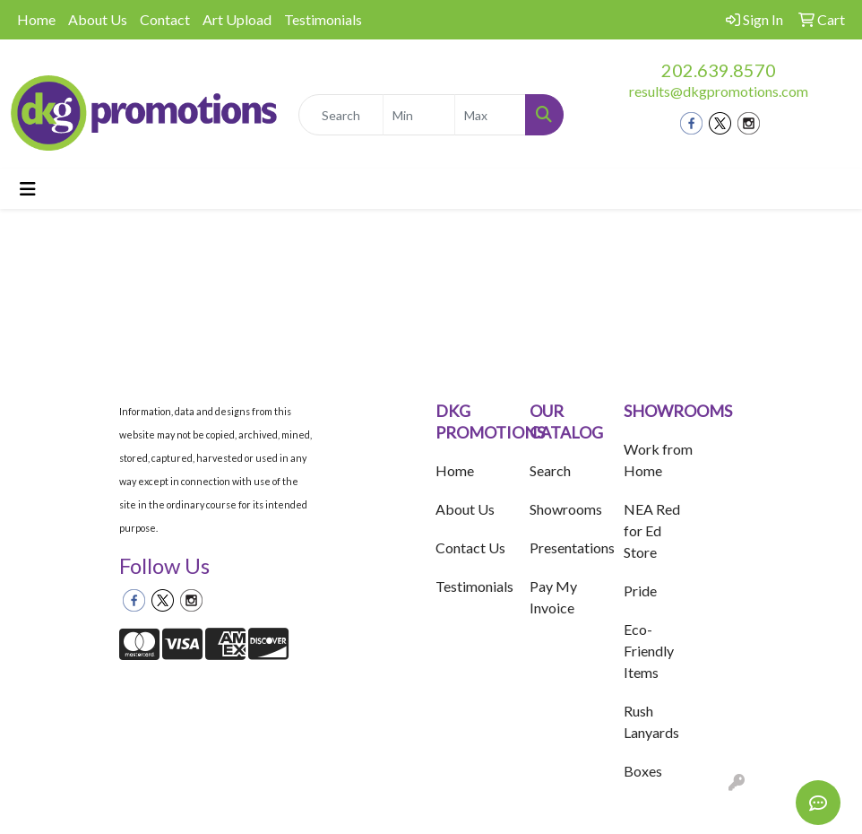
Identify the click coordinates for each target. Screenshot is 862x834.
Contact (165, 19)
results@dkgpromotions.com (718, 91)
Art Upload (237, 19)
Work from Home (658, 459)
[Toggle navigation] (28, 189)
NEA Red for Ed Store (652, 530)
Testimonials (323, 19)
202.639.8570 (718, 70)
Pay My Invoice (553, 597)
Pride (640, 590)
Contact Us (470, 547)
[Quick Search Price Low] (419, 114)
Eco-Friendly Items (649, 651)
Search (550, 470)
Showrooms (566, 508)
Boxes (643, 770)
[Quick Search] (341, 114)
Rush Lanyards (651, 721)
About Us (97, 19)
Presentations (566, 547)
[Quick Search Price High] (490, 114)
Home (36, 19)
